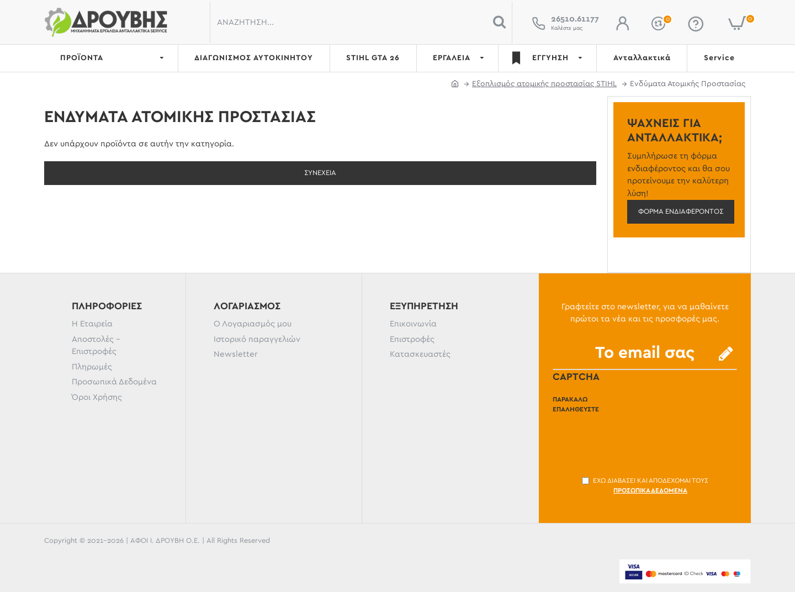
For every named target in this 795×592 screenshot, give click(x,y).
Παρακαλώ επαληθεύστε (576, 404)
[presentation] (636, 438)
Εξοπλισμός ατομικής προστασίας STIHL (544, 84)
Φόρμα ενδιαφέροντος (680, 211)
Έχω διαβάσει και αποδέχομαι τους (645, 486)
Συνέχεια (320, 173)
